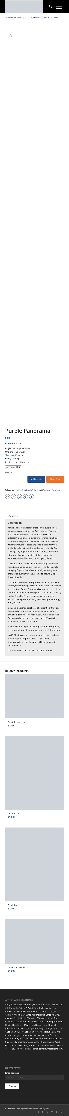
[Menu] (59, 6)
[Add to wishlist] (13, 467)
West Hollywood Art (27, 1045)
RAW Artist (28, 1007)
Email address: (12, 1073)
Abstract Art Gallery (36, 1011)
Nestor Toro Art (27, 1018)
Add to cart (36, 479)
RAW (26, 1024)
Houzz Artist (27, 1035)
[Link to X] (47, 1112)
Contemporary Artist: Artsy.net (19, 1038)
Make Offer (55, 479)
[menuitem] (50, 6)
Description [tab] (13, 516)
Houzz (12, 1007)
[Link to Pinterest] (52, 1112)
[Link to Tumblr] (56, 1112)
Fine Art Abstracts (41, 1004)
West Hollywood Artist (21, 1004)
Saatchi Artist (53, 1041)
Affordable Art (56, 1038)
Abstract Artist (12, 1018)
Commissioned (29, 1041)
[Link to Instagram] (37, 1112)
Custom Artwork (22, 1021)
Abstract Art (37, 1021)
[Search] (50, 6)
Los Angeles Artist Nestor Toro (33, 1031)
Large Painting (32, 1014)
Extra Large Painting (49, 1014)
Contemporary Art (53, 1021)
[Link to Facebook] (42, 1112)
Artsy (7, 1004)
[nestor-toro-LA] (28, 6)
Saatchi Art (54, 1031)
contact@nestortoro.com (51, 1048)
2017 (43, 490)
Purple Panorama (53, 490)
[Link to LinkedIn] (61, 1112)
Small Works (31, 490)
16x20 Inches (20, 490)
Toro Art (41, 1018)
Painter (21, 1014)
